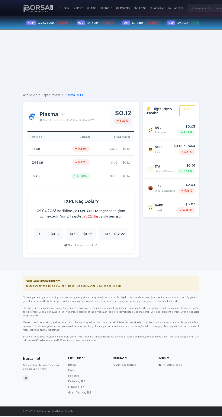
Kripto (106, 8)
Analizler (157, 8)
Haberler (175, 8)
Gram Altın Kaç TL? (79, 393)
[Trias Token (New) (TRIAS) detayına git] (171, 187)
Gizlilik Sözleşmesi (124, 365)
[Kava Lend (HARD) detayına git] (171, 206)
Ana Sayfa (30, 95)
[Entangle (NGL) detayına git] (171, 130)
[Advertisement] (111, 60)
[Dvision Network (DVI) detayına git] (171, 167)
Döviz (78, 8)
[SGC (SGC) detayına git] (171, 149)
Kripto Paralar (51, 95)
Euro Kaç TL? (76, 387)
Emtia (140, 8)
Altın (92, 8)
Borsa (63, 8)
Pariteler (123, 8)
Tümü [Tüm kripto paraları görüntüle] (187, 110)
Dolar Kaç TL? (76, 382)
